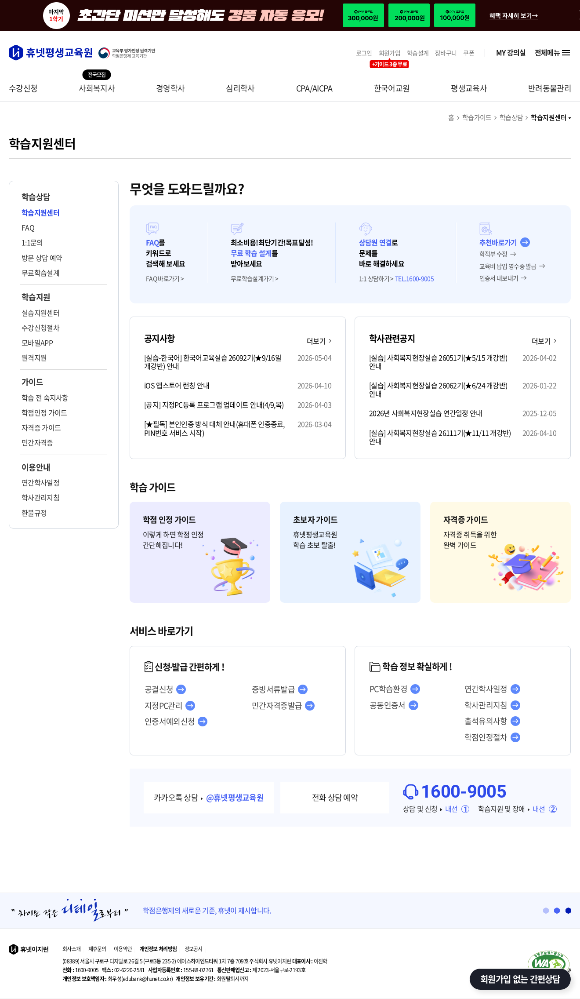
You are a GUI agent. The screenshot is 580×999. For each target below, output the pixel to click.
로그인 (364, 53)
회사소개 (71, 949)
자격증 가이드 (41, 427)
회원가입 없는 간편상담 (520, 979)
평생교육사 (469, 88)
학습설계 (417, 53)
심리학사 (240, 88)
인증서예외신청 (170, 721)
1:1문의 (32, 242)
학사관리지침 (40, 497)
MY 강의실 (511, 52)
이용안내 (36, 467)
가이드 (32, 382)
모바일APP (37, 342)
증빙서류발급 (273, 689)
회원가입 (389, 53)
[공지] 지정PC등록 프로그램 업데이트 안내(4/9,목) (213, 405)
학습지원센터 (551, 117)
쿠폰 (468, 53)
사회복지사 (97, 88)
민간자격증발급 (277, 705)
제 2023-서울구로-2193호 (261, 970)
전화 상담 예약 (335, 797)
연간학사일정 (40, 482)
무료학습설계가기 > (254, 278)
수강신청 (23, 88)
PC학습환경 (388, 689)
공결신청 (159, 689)
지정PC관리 (163, 705)
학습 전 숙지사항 (45, 397)
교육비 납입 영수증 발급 (507, 266)
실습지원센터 (40, 312)
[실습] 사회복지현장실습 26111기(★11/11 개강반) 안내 (440, 437)
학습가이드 (477, 117)
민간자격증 (37, 442)
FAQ (28, 227)
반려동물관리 (549, 88)
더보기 (319, 341)
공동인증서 (388, 705)
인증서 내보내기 (498, 278)
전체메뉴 (553, 52)
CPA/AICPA (314, 88)
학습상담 (511, 117)
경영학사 (170, 88)
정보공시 (194, 949)
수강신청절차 (40, 327)
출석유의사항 (486, 721)
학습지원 (36, 297)
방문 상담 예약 (42, 257)
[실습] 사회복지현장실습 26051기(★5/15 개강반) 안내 (438, 362)
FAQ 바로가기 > (165, 278)
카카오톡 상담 (209, 797)
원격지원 (34, 357)
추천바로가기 (498, 242)
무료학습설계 (40, 272)
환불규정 (34, 512)
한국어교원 (392, 88)
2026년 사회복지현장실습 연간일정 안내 (425, 413)
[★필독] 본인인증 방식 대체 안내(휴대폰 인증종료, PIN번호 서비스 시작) (214, 428)
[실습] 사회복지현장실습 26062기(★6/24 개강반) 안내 (438, 389)
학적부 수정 (493, 254)
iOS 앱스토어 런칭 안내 (176, 385)
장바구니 (446, 53)
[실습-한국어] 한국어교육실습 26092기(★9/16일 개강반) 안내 (212, 362)
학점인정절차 (486, 737)
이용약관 (123, 949)
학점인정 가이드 (44, 412)
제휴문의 (97, 949)
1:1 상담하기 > (376, 278)
